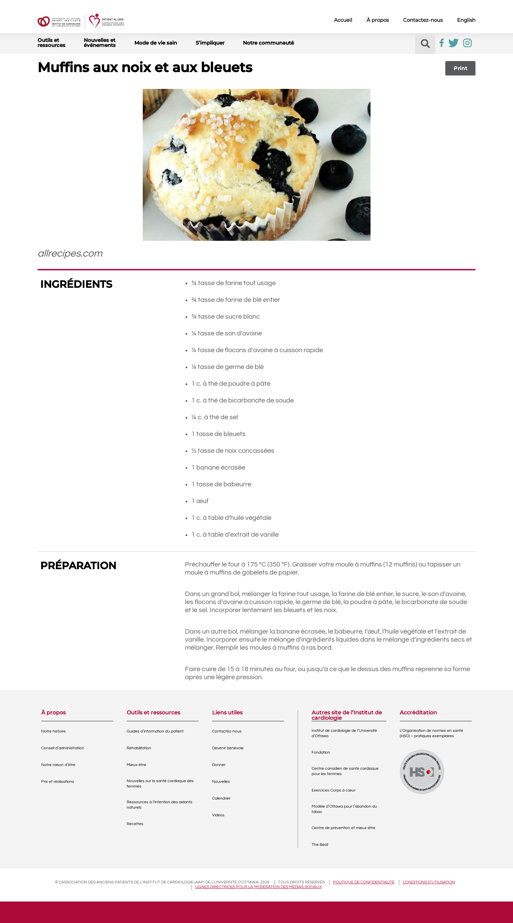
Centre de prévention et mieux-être (343, 828)
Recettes (135, 824)
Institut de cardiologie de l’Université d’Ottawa (344, 733)
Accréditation (418, 713)
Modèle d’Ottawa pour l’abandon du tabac (344, 809)
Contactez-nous (423, 19)
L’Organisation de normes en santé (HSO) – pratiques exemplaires (431, 733)
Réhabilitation (139, 748)
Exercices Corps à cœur (334, 790)
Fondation (321, 752)
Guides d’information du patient (155, 731)
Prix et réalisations (57, 781)
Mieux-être (136, 765)
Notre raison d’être (58, 765)
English (466, 19)
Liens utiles (227, 713)
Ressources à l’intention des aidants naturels (159, 805)
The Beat (320, 845)
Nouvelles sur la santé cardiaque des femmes (160, 784)
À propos (378, 19)
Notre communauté (268, 42)
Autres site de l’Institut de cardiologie (347, 715)
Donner (219, 765)
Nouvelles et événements (100, 43)
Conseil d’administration (62, 748)
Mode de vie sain (155, 42)
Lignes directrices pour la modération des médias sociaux (258, 887)
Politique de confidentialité (363, 882)
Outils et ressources (51, 43)
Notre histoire (53, 731)
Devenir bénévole (228, 748)
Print (460, 68)
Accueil (343, 19)
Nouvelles (221, 781)
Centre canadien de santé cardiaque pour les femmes (345, 771)
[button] (425, 43)
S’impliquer (210, 42)
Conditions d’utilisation (429, 882)
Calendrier (221, 798)
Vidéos (218, 815)
